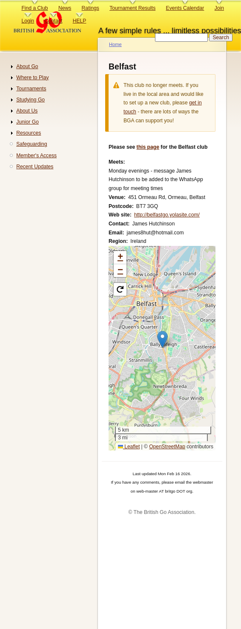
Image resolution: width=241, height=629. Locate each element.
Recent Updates (34, 167)
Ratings (90, 8)
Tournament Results (132, 8)
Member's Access (36, 156)
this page (148, 147)
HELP (79, 21)
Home (115, 44)
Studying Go (30, 100)
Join (219, 8)
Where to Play (32, 78)
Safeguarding (31, 144)
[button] (162, 339)
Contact (53, 21)
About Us (26, 111)
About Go (27, 66)
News (64, 8)
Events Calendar (185, 8)
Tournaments (31, 89)
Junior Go (27, 122)
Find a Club (34, 8)
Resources (28, 133)
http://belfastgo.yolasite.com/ (167, 215)
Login (27, 21)
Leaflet (129, 447)
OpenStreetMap (167, 447)
